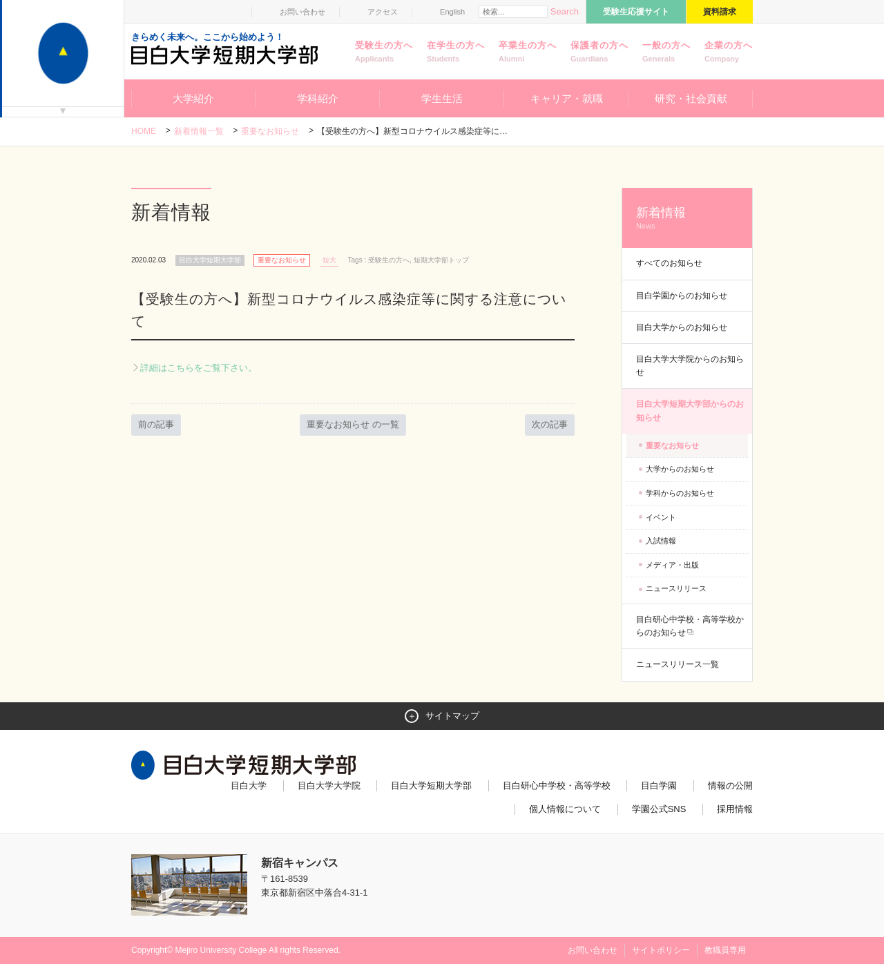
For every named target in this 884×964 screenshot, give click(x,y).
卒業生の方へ (528, 52)
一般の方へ (666, 52)
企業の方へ (728, 52)
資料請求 (719, 12)
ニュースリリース (676, 588)
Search (564, 11)
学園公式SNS (659, 809)
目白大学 (249, 785)
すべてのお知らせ (669, 263)
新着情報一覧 (199, 131)
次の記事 (550, 424)
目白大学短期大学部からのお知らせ (690, 410)
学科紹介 (317, 98)
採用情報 (735, 809)
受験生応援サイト (636, 12)
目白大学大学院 (329, 785)
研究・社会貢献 (691, 98)
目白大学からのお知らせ (681, 327)
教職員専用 (725, 950)
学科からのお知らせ (680, 493)
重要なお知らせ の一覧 (353, 424)
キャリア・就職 (566, 98)
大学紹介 (193, 98)
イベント (661, 517)
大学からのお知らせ (680, 469)
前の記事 (156, 424)
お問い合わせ (302, 12)
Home (143, 131)
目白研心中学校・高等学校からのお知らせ (690, 626)
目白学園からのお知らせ (681, 295)
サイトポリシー (661, 950)
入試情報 (661, 541)
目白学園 (659, 785)
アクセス (382, 12)
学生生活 (442, 98)
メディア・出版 (672, 565)
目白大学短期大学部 (431, 785)
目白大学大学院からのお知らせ (690, 365)
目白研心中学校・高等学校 (557, 785)
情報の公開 (730, 785)
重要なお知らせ (270, 131)
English (452, 12)
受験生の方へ (384, 52)
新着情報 (687, 218)
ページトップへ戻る (724, 924)
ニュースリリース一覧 (677, 664)
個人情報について (565, 809)
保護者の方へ (599, 52)
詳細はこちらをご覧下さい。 (198, 368)
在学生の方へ (456, 52)
